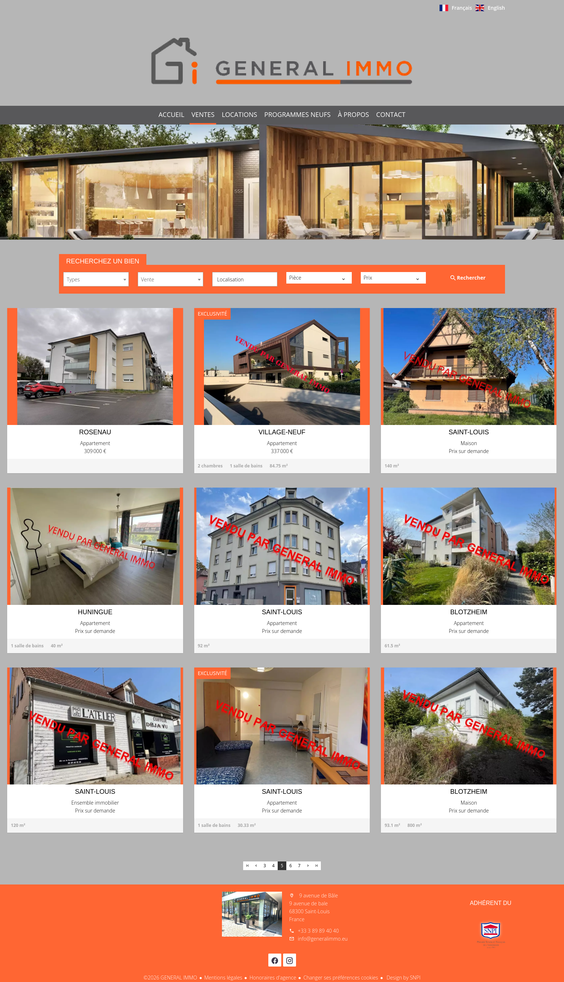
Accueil (282, 60)
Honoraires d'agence (272, 977)
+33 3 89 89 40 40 (318, 930)
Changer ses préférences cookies (340, 977)
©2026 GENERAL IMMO (170, 977)
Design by (402, 977)
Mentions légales (223, 977)
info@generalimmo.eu (323, 938)
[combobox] (96, 279)
